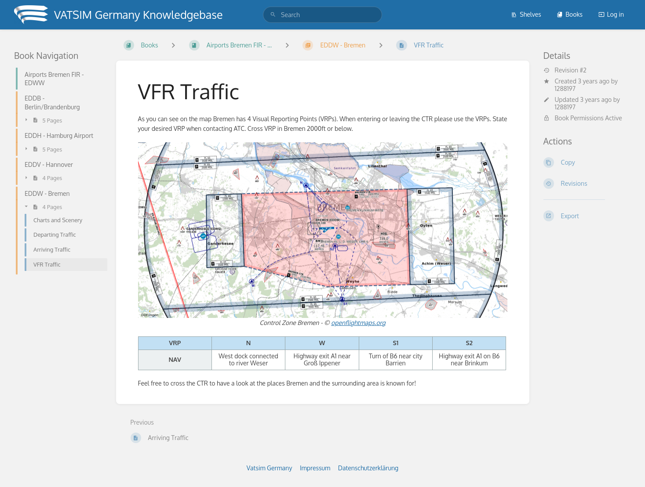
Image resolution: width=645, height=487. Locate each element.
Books (570, 14)
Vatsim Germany (269, 468)
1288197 (565, 88)
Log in (611, 14)
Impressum (315, 468)
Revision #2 (565, 70)
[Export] (587, 215)
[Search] (273, 14)
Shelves (526, 14)
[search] (322, 15)
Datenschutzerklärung (368, 468)
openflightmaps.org (358, 322)
